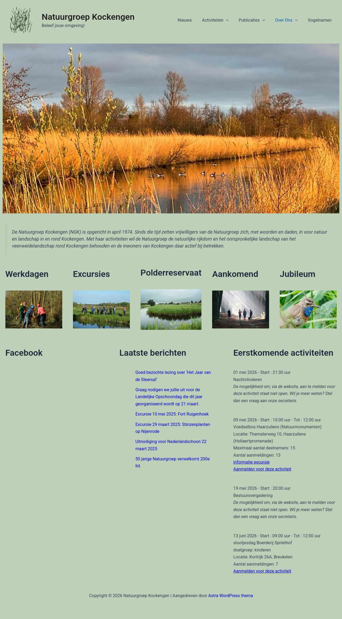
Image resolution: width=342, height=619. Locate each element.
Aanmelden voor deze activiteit (262, 469)
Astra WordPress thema (230, 595)
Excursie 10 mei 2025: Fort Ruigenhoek (172, 414)
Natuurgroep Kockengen (88, 17)
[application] (231, 20)
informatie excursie (251, 462)
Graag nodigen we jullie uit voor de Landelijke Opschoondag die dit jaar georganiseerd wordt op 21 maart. (169, 396)
